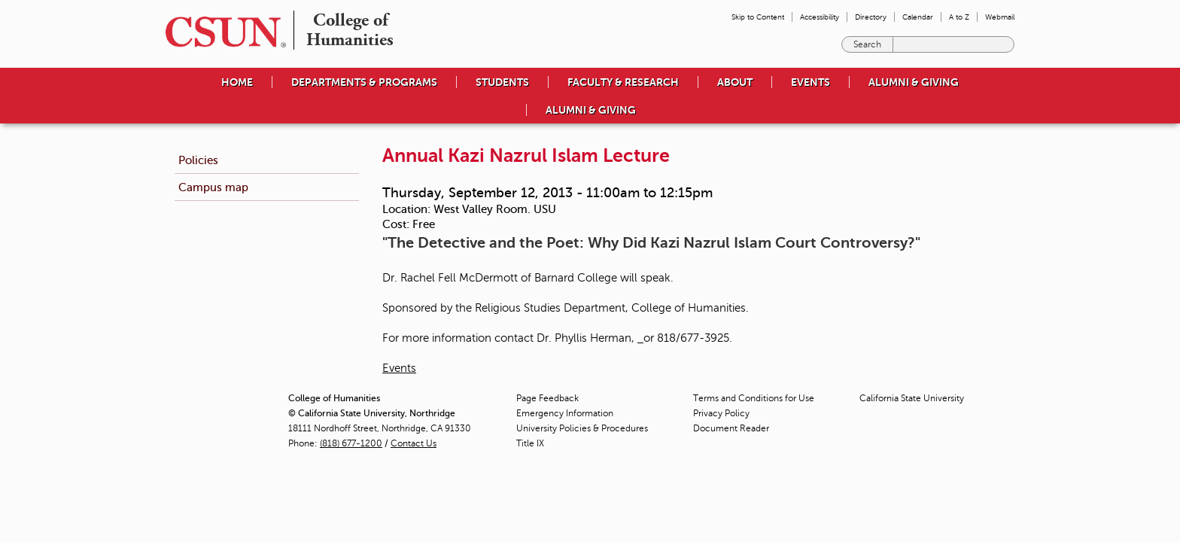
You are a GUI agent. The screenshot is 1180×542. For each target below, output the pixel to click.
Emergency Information (564, 413)
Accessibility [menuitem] (819, 17)
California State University (911, 398)
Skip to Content (757, 17)
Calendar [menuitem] (917, 17)
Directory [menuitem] (871, 17)
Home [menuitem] (237, 82)
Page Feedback (547, 398)
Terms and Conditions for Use (753, 398)
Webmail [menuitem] (999, 17)
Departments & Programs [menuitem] (364, 82)
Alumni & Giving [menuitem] (913, 82)
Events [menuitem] (810, 82)
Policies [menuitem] (198, 160)
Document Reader (731, 428)
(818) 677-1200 (351, 443)
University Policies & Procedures (582, 428)
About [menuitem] (735, 82)
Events (399, 368)
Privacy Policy (721, 413)
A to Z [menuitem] (959, 17)
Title (530, 443)
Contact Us (413, 443)
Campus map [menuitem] (213, 187)
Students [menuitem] (502, 82)
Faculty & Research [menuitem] (623, 82)
